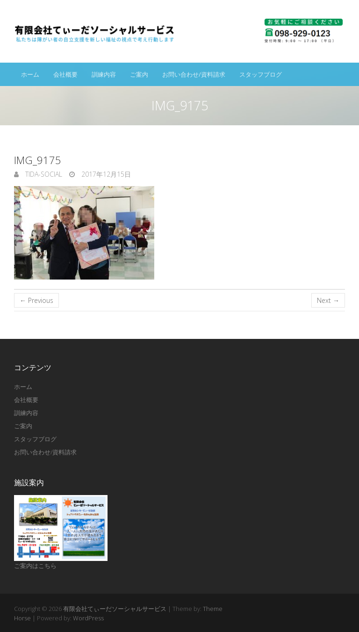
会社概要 (65, 74)
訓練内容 (104, 74)
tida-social (42, 174)
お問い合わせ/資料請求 (193, 74)
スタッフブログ (260, 74)
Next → (328, 300)
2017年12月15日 (105, 174)
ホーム (30, 74)
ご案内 (139, 74)
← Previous (36, 300)
